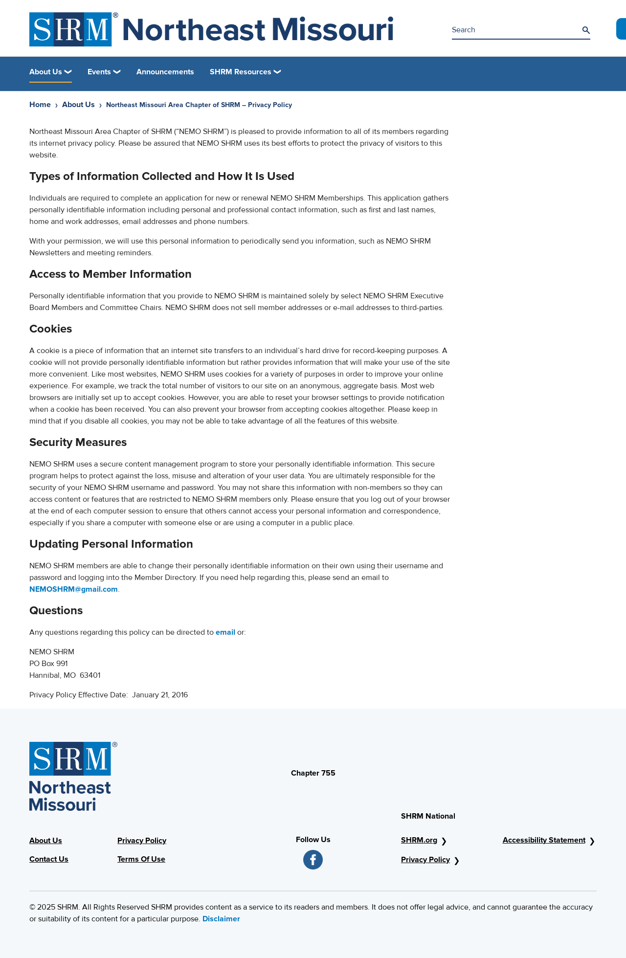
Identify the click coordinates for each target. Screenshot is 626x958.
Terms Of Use (141, 859)
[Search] (586, 30)
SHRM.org (419, 840)
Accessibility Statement (544, 840)
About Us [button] (45, 72)
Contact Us (48, 859)
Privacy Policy (141, 841)
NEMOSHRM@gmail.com (73, 589)
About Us (78, 105)
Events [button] (99, 72)
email (225, 632)
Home (40, 105)
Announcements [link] (165, 72)
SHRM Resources (240, 72)
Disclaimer (221, 919)
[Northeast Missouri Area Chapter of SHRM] (211, 29)
